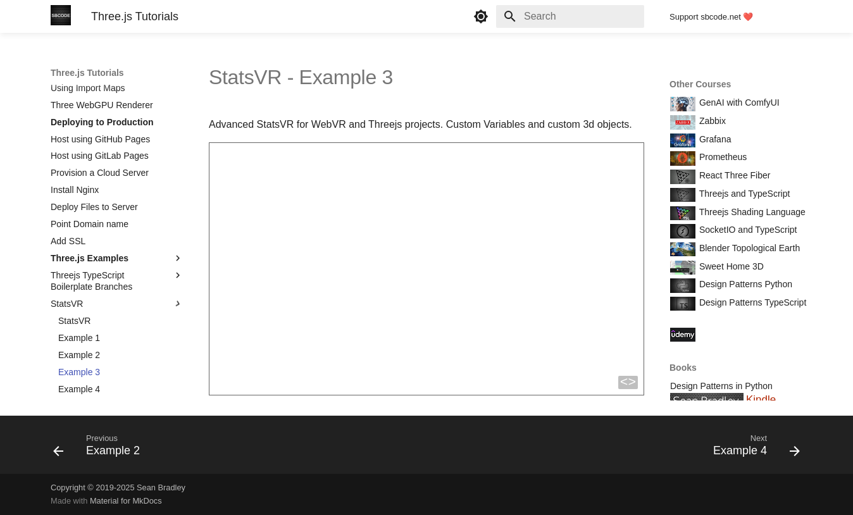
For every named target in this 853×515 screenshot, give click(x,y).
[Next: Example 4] (752, 448)
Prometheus (722, 157)
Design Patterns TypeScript (751, 302)
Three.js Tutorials (87, 73)
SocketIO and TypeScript (747, 230)
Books (683, 368)
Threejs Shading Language (751, 212)
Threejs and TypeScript (743, 194)
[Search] (570, 16)
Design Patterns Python (744, 284)
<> (628, 382)
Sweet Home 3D (730, 266)
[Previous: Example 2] (100, 448)
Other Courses (700, 84)
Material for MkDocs (126, 501)
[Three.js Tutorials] (61, 16)
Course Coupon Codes (743, 333)
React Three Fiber (733, 175)
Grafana (714, 139)
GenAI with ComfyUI (738, 102)
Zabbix (711, 121)
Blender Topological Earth (748, 248)
